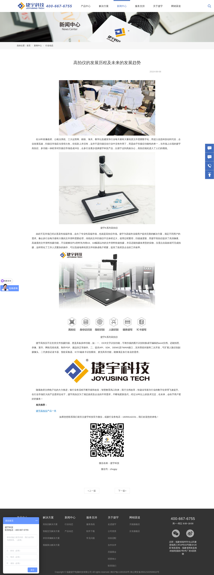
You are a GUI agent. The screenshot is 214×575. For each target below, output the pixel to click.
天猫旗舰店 (134, 524)
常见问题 (90, 538)
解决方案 (104, 6)
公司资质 (112, 531)
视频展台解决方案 (51, 545)
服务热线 (90, 524)
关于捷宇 (158, 6)
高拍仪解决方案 (50, 524)
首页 (29, 45)
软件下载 (90, 531)
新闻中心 (123, 3)
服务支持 (140, 6)
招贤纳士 (112, 559)
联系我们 (112, 565)
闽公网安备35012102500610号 (144, 572)
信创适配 (112, 538)
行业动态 (49, 45)
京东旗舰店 (134, 531)
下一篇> (122, 490)
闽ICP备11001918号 (120, 572)
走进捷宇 (112, 524)
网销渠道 (176, 6)
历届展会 (112, 552)
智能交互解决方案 (51, 531)
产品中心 (86, 6)
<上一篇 (92, 490)
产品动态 (69, 531)
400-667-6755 (59, 6)
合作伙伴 (112, 545)
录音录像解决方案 (51, 538)
